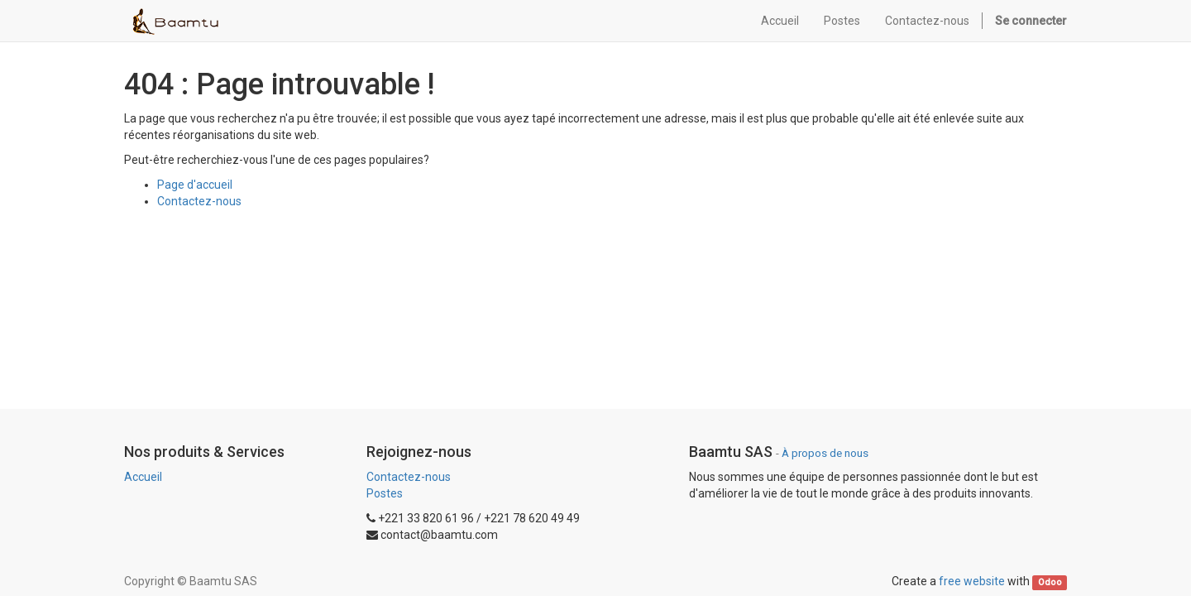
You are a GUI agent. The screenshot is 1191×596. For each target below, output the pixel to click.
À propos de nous (825, 452)
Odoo (1050, 582)
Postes (384, 493)
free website (972, 581)
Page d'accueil (194, 184)
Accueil (143, 476)
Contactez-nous (199, 201)
